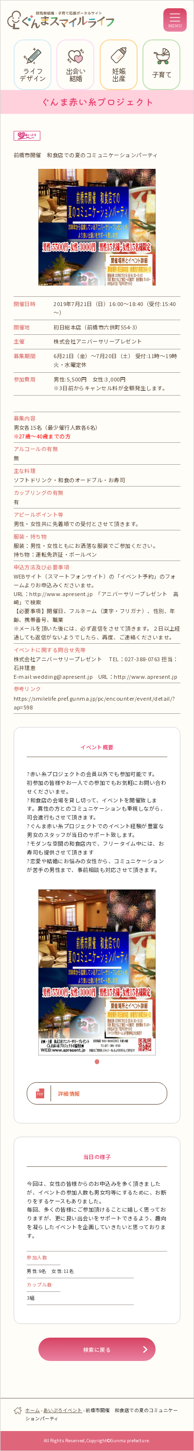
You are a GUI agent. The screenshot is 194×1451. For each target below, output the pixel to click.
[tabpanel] (97, 972)
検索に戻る (97, 1349)
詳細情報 (69, 1093)
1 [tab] (100, 1064)
